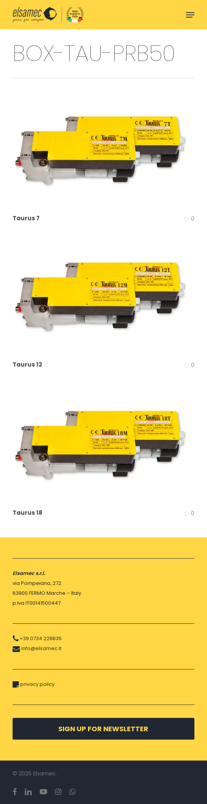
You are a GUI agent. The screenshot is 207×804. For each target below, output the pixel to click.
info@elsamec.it (41, 648)
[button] (190, 15)
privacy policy (37, 684)
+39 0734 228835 (40, 638)
